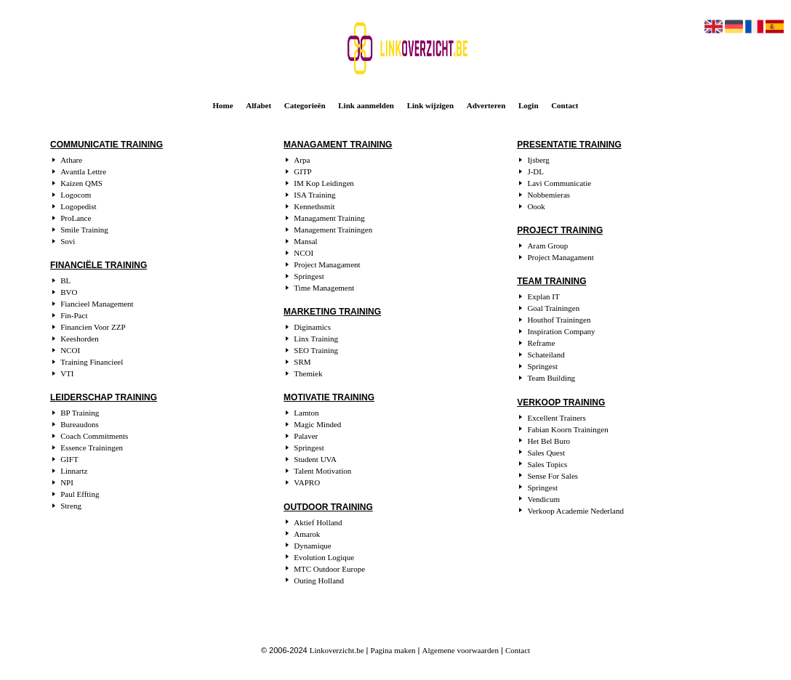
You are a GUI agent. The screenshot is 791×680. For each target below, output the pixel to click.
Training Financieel (91, 361)
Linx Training (316, 338)
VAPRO (307, 482)
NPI (66, 482)
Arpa (302, 159)
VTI (66, 373)
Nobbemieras (548, 194)
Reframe (541, 343)
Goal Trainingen (553, 308)
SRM (302, 361)
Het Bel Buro (548, 441)
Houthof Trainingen (558, 319)
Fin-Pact (73, 315)
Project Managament (327, 264)
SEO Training (316, 350)
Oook (536, 206)
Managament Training (329, 218)
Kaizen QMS (81, 183)
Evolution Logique (324, 557)
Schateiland (545, 354)
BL (65, 280)
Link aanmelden (366, 105)
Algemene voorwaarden (460, 650)
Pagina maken (393, 650)
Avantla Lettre (83, 171)
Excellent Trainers (556, 417)
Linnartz (73, 470)
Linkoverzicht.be (337, 650)
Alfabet (258, 105)
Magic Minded (317, 424)
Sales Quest (546, 452)
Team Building (551, 377)
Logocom (75, 194)
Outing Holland (319, 580)
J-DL (535, 171)
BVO (68, 292)
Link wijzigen (430, 105)
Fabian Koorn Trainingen (567, 429)
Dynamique (312, 545)
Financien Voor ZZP (92, 327)
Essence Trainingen (91, 447)
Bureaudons (79, 424)
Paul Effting (79, 494)
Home (223, 105)
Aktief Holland (318, 522)
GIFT (69, 459)
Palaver (306, 436)
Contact (564, 105)
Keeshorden (79, 338)
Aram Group (547, 245)
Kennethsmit (314, 206)
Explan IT (543, 296)
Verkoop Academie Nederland (575, 510)
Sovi (67, 241)
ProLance (75, 218)
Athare (71, 159)
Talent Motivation (322, 470)
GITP (302, 171)
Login (528, 105)
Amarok (307, 534)
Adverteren (486, 105)
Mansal (305, 241)
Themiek (308, 373)
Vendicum (543, 499)
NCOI (70, 350)
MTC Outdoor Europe (329, 568)
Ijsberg (538, 159)
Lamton (306, 412)
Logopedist (78, 206)
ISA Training (314, 194)
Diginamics (312, 327)
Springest (309, 276)
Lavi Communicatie (559, 183)
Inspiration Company (561, 331)
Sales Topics (547, 464)
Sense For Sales (552, 475)
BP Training (79, 412)
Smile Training (84, 229)
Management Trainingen (333, 229)
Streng (70, 505)
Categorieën (305, 105)
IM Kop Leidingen (323, 183)
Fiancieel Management (97, 303)
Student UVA (315, 459)
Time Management (324, 287)
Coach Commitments (94, 436)
